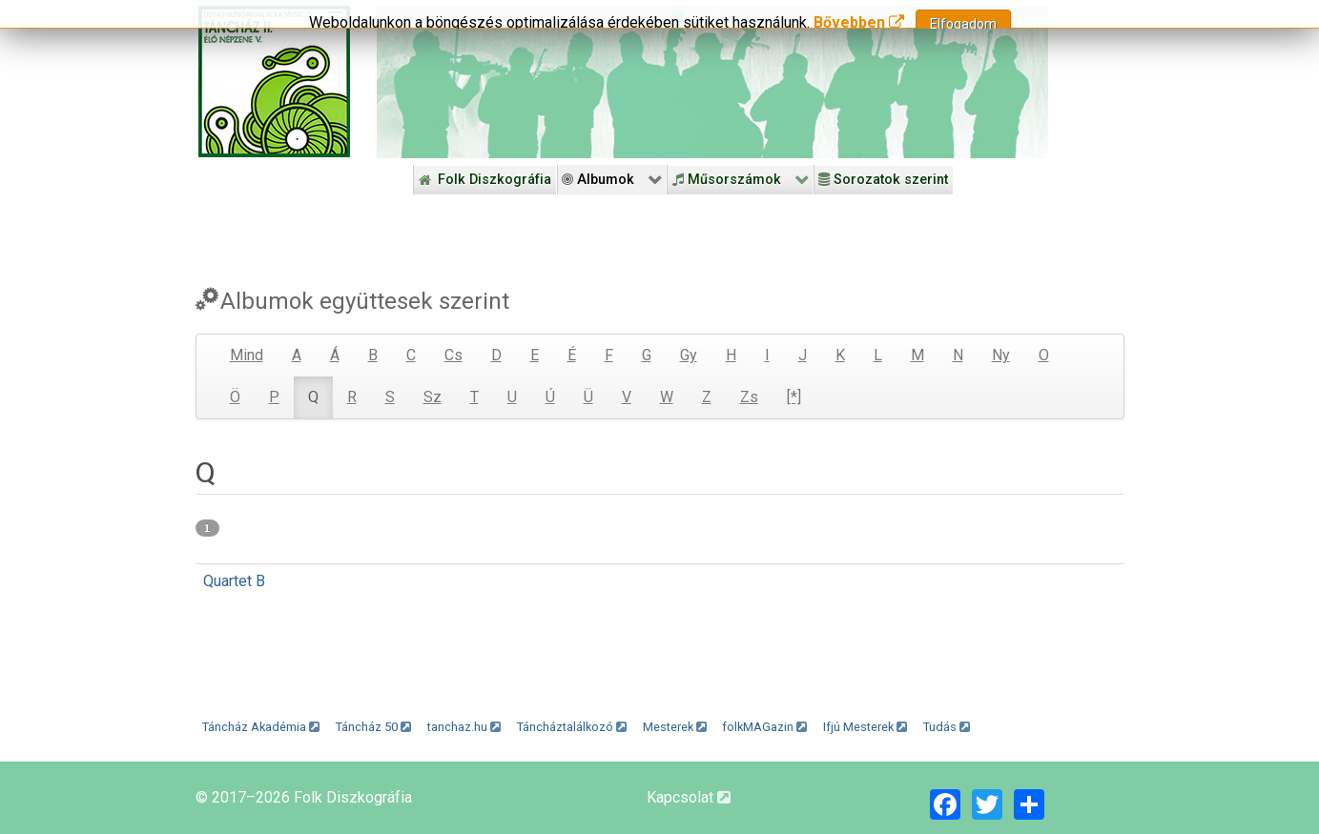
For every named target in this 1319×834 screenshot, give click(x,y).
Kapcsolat (689, 797)
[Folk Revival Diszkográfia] (712, 82)
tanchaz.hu (464, 727)
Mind (246, 355)
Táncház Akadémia (260, 727)
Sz (432, 397)
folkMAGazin (764, 727)
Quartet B (234, 581)
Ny (1001, 355)
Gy (688, 355)
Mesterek (675, 727)
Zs (749, 397)
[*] (794, 397)
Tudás (946, 727)
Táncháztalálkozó (572, 727)
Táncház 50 (373, 727)
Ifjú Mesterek (865, 727)
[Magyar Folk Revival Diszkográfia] (274, 81)
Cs (453, 355)
